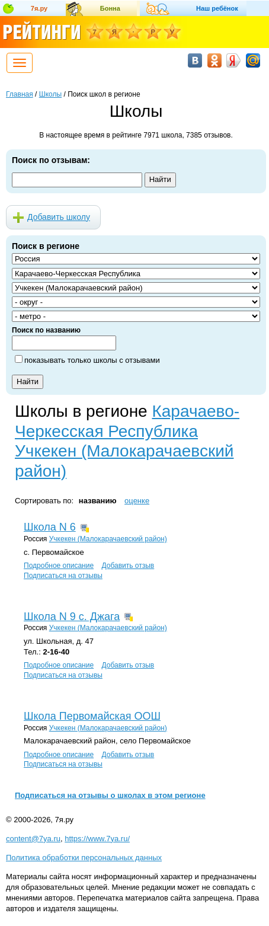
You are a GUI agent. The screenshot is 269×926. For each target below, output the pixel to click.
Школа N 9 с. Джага (72, 616)
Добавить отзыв (127, 565)
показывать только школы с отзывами (92, 360)
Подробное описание (59, 565)
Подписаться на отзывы (63, 575)
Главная (19, 94)
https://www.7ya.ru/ (97, 838)
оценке (136, 500)
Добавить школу (58, 217)
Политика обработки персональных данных (84, 857)
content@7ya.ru (33, 838)
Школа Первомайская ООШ (92, 716)
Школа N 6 (50, 527)
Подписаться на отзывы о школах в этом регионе (110, 795)
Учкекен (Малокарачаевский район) (108, 539)
